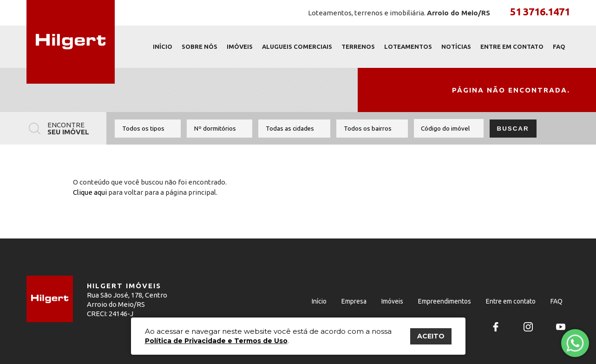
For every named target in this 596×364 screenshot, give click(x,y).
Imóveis (240, 46)
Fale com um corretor (574, 340)
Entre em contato (512, 46)
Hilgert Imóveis (70, 42)
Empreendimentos (444, 301)
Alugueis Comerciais (297, 46)
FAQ (559, 46)
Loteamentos (408, 46)
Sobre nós (199, 46)
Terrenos (358, 46)
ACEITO (431, 336)
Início (162, 46)
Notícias (456, 46)
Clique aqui (90, 192)
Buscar (513, 128)
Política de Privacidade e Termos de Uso (216, 341)
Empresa (354, 301)
